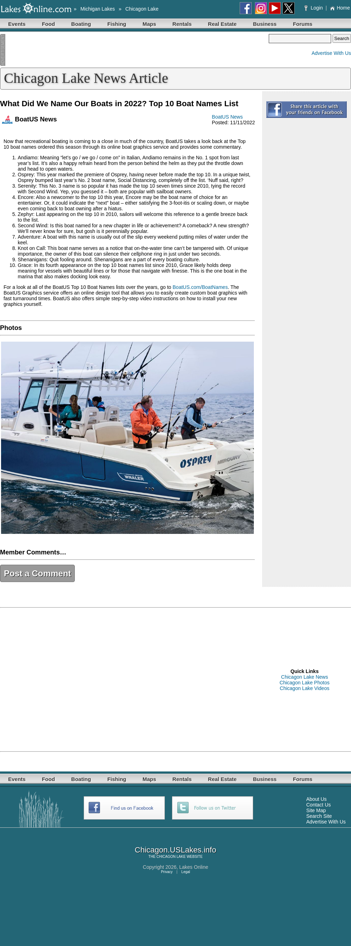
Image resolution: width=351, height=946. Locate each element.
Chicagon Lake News (304, 677)
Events (17, 24)
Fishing (116, 24)
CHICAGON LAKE (170, 857)
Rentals (181, 24)
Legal (186, 872)
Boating (81, 24)
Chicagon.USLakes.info (175, 849)
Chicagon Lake (142, 9)
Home (340, 8)
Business (265, 24)
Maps (149, 24)
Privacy (167, 872)
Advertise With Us (331, 53)
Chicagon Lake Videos (304, 688)
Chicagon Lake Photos (305, 682)
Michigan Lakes (97, 9)
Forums (302, 24)
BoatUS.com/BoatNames (200, 287)
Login (314, 8)
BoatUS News (227, 117)
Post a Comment (37, 573)
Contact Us (318, 805)
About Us (316, 799)
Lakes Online (193, 867)
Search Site (319, 816)
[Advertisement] (134, 50)
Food (48, 24)
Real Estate (222, 24)
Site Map (316, 810)
